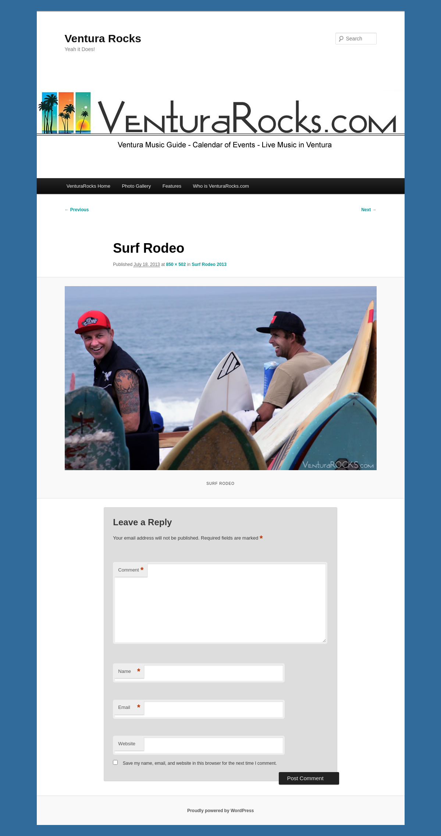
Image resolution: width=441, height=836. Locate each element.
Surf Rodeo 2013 (209, 264)
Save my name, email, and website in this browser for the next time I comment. (200, 763)
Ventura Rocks (103, 38)
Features (172, 186)
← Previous (77, 209)
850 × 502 (176, 264)
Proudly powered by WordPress (220, 810)
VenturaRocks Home (88, 186)
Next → (368, 209)
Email (129, 707)
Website (126, 743)
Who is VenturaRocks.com (221, 186)
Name (129, 671)
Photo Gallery (136, 186)
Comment (130, 570)
